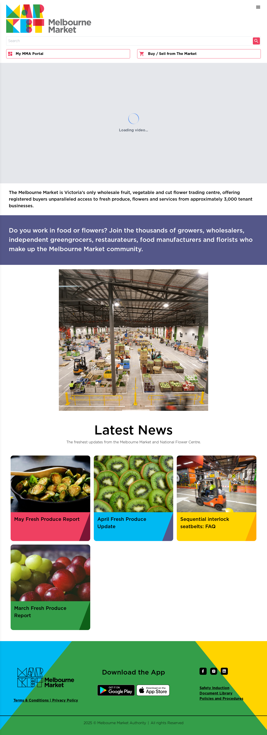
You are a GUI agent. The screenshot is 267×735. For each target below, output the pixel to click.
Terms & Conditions (31, 700)
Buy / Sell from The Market (168, 53)
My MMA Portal (25, 54)
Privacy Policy (65, 700)
